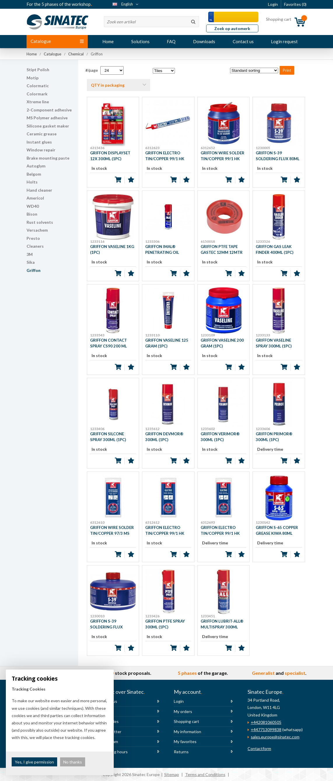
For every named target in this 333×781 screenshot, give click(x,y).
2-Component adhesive (49, 109)
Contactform (259, 748)
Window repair (41, 149)
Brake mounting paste (48, 157)
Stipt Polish (38, 69)
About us (108, 701)
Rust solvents (40, 222)
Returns (181, 751)
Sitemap (171, 774)
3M (30, 254)
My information (187, 731)
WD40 (33, 206)
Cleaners (35, 246)
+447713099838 (266, 729)
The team (109, 741)
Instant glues (39, 141)
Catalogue (57, 41)
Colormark (37, 93)
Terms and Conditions (205, 774)
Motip (32, 77)
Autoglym (36, 165)
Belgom (34, 174)
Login (179, 701)
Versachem (37, 230)
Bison (32, 214)
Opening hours (114, 751)
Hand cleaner (39, 190)
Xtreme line (38, 101)
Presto (33, 238)
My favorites (185, 741)
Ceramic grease (42, 133)
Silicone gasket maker (48, 125)
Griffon (34, 270)
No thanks (72, 761)
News (105, 711)
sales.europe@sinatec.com (275, 736)
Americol (35, 197)
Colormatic (38, 85)
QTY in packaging (108, 85)
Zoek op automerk (232, 28)
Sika (31, 262)
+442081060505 (266, 722)
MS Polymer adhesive (47, 117)
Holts (32, 181)
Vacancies (109, 721)
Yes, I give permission (34, 761)
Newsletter (110, 731)
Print (287, 70)
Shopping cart (186, 721)
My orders (183, 711)
